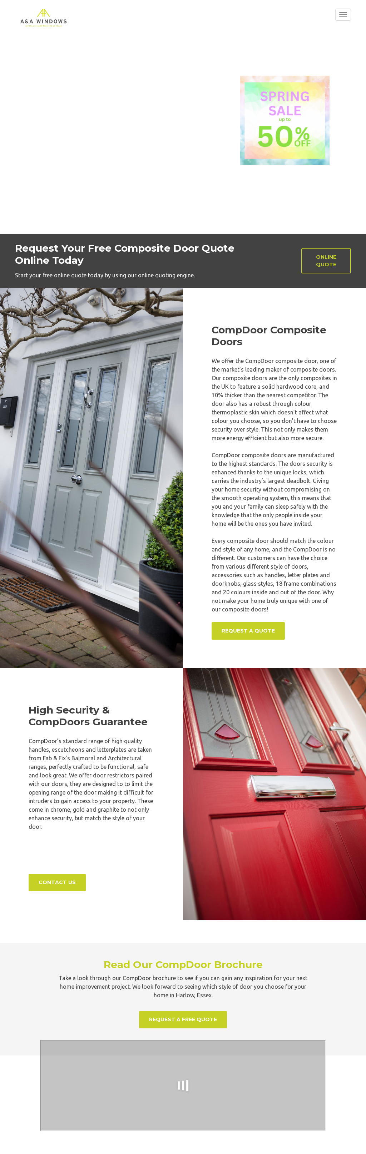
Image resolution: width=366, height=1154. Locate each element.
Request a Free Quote (183, 1019)
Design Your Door (67, 70)
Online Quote (326, 261)
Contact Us (57, 882)
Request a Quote (248, 631)
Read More (136, 70)
